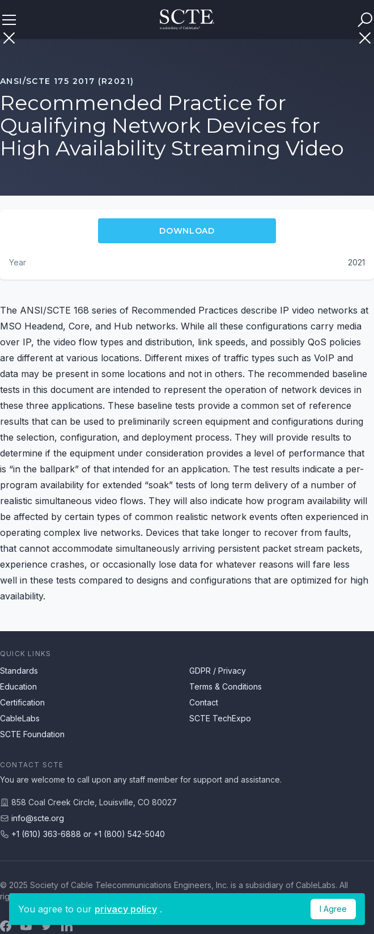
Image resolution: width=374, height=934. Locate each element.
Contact (203, 702)
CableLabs (20, 718)
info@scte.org (37, 818)
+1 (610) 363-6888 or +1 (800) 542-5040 (88, 834)
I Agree (333, 909)
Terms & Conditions (225, 686)
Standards (19, 670)
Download (187, 231)
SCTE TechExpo (220, 718)
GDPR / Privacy (217, 670)
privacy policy (126, 909)
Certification (22, 702)
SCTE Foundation (32, 734)
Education (18, 686)
